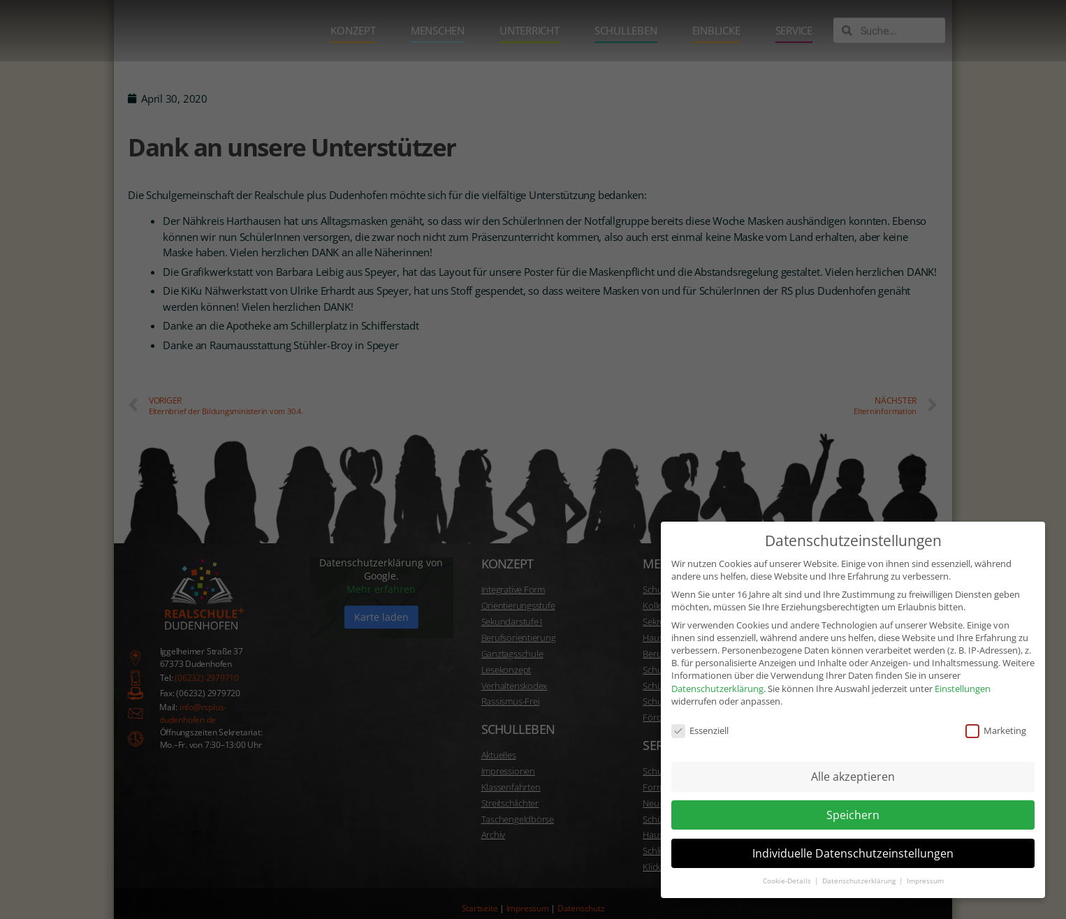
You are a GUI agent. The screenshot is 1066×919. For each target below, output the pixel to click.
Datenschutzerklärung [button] (860, 868)
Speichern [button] (852, 802)
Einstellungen (963, 675)
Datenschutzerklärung (717, 675)
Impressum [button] (925, 868)
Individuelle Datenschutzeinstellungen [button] (853, 840)
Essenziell (700, 718)
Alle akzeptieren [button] (853, 764)
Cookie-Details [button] (788, 868)
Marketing (995, 718)
